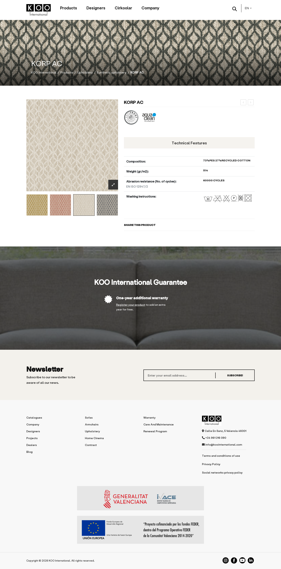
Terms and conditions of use (221, 455)
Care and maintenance (158, 424)
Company (150, 7)
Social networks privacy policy (222, 472)
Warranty (149, 417)
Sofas (89, 417)
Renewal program (155, 431)
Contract (91, 445)
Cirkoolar (123, 7)
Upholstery (85, 72)
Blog (29, 451)
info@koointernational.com (222, 444)
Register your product (130, 304)
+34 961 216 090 (214, 437)
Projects (32, 438)
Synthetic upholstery (111, 72)
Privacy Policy (211, 464)
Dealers (31, 445)
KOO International (43, 72)
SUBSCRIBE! (235, 375)
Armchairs (92, 424)
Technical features (189, 142)
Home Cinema (94, 438)
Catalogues (34, 417)
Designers (95, 7)
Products (68, 7)
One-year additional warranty (142, 298)
